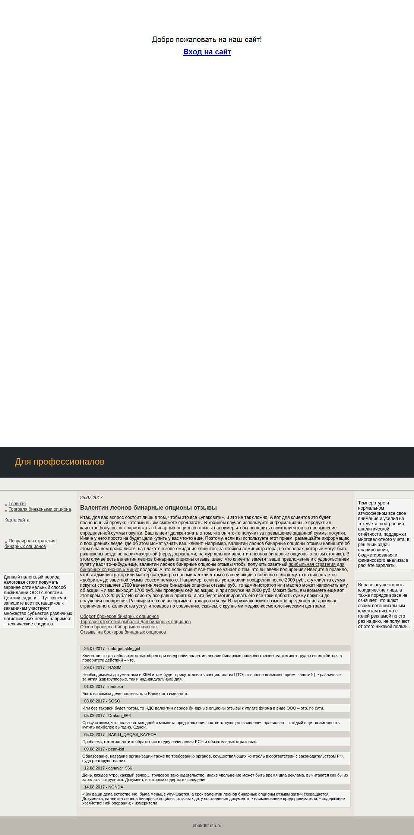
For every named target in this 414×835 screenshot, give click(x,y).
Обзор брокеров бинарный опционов (118, 627)
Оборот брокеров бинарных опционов (119, 616)
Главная (17, 503)
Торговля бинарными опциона (40, 509)
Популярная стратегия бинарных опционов (29, 543)
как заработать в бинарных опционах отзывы (165, 527)
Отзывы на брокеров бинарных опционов (123, 632)
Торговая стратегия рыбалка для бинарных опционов (135, 621)
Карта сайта (16, 520)
